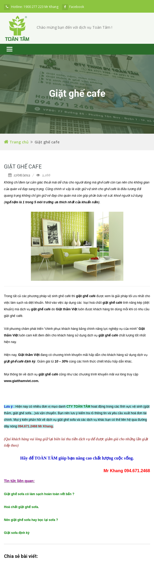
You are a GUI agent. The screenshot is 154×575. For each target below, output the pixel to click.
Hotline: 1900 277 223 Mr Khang (31, 6)
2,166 (46, 175)
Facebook (73, 6)
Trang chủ (16, 141)
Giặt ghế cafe (23, 166)
